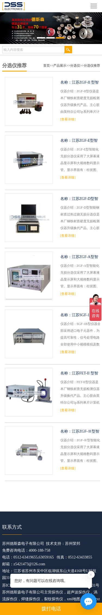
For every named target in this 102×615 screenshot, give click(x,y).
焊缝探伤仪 (30, 599)
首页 (46, 65)
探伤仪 (57, 592)
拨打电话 (51, 608)
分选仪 (75, 65)
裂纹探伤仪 (53, 599)
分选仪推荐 (92, 65)
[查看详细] (68, 119)
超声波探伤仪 (78, 592)
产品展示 (59, 65)
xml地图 (74, 599)
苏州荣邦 (72, 544)
